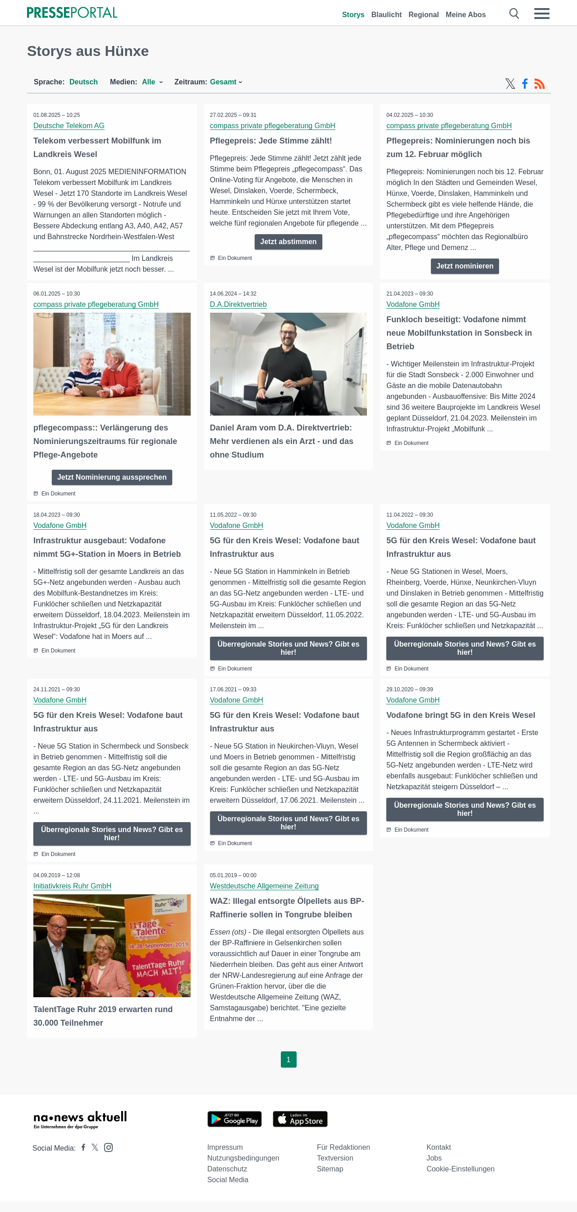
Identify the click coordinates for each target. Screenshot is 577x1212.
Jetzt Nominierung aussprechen (112, 477)
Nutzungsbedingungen (243, 1168)
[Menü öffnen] (542, 13)
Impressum (225, 1157)
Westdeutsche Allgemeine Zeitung (265, 897)
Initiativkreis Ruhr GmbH (73, 897)
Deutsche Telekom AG (69, 126)
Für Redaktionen (343, 1157)
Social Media (228, 1190)
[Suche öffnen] (514, 13)
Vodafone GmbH (413, 304)
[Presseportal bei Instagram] (106, 1157)
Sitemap (330, 1179)
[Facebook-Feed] (525, 84)
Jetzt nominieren (465, 266)
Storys (353, 15)
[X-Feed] (510, 84)
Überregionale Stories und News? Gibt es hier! (289, 648)
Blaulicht (386, 15)
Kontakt (438, 1157)
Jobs (434, 1168)
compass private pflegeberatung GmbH (273, 126)
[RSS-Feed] (539, 84)
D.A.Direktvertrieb (239, 304)
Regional (423, 15)
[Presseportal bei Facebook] (81, 1158)
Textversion (335, 1168)
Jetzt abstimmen (288, 252)
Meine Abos (466, 15)
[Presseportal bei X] (92, 1158)
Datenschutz (227, 1179)
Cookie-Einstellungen (460, 1179)
